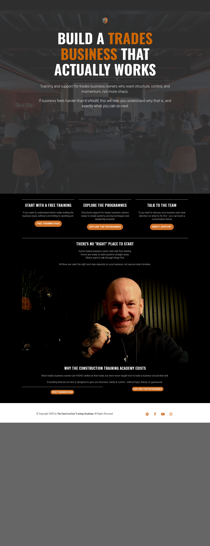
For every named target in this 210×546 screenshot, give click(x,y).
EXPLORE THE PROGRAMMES (105, 226)
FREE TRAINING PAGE (48, 223)
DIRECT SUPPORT (162, 226)
